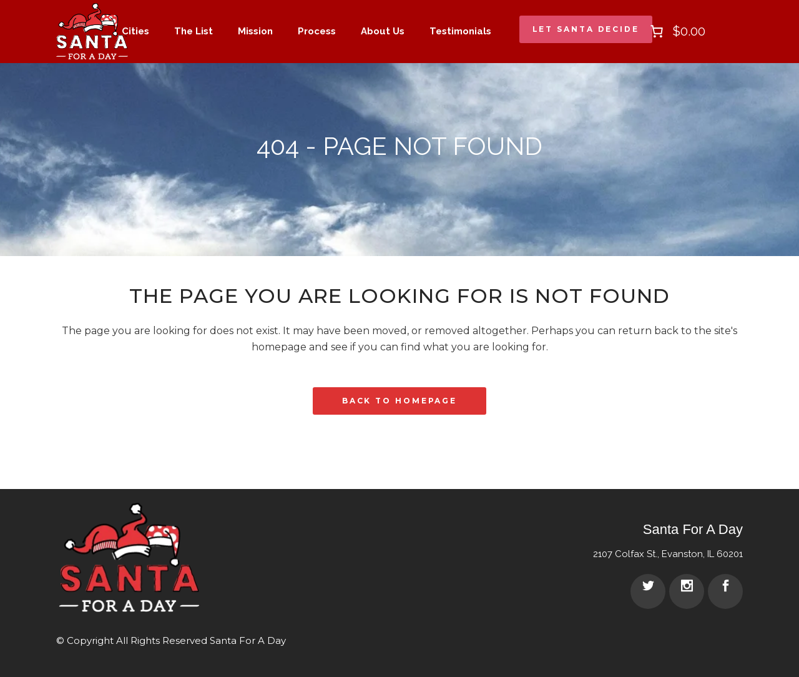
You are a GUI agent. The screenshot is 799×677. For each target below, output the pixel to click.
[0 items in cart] (676, 31)
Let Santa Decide (585, 29)
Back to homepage (399, 400)
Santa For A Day (248, 640)
